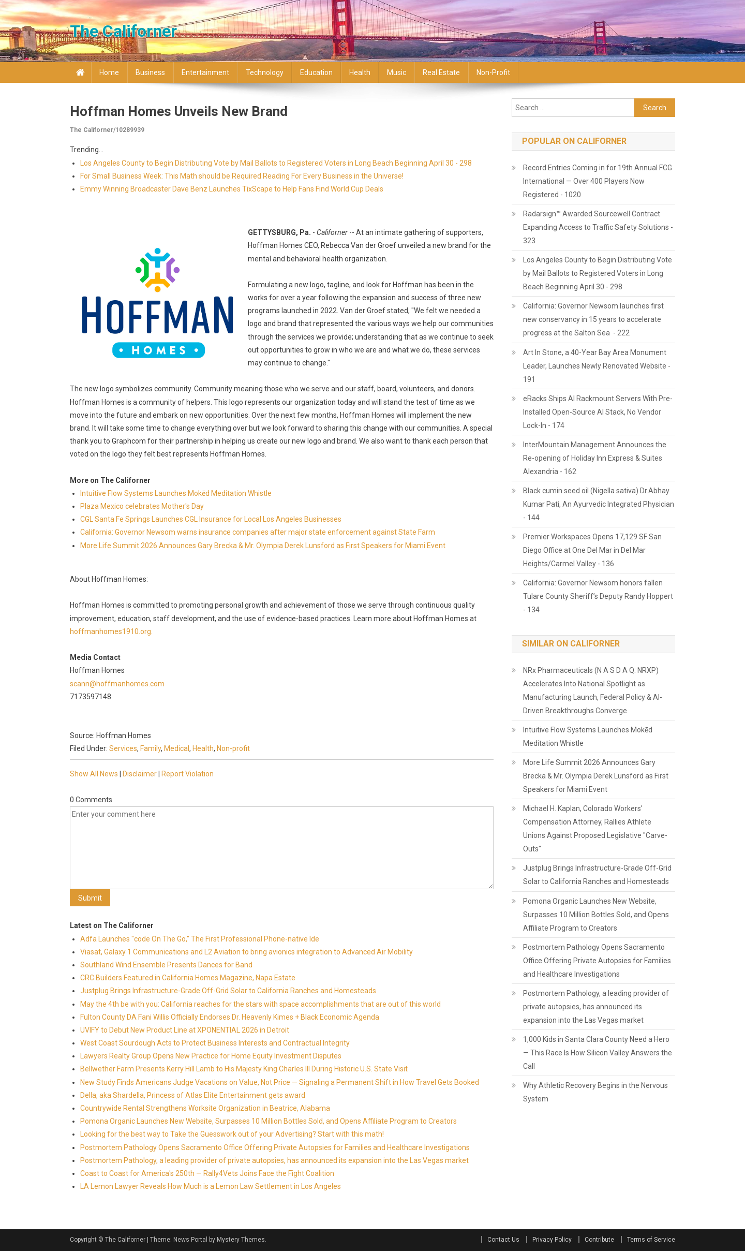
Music (396, 72)
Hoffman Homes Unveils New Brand (179, 111)
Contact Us (503, 1239)
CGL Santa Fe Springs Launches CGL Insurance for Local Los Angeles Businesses (210, 519)
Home (109, 72)
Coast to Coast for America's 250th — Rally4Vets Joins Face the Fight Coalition (207, 1173)
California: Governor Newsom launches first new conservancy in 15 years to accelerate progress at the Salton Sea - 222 (593, 319)
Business (150, 72)
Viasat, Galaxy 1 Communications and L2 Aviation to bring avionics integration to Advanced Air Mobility (246, 952)
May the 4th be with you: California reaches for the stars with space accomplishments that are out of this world (260, 1004)
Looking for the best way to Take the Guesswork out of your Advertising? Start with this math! (232, 1134)
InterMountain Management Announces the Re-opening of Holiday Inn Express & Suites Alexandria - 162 (594, 458)
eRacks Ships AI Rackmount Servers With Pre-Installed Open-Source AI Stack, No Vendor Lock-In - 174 (598, 412)
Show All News (94, 774)
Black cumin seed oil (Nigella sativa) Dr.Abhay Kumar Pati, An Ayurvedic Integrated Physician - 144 (598, 504)
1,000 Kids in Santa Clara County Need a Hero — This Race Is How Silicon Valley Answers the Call (597, 1052)
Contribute (599, 1239)
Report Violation (187, 774)
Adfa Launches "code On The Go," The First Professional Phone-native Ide (199, 939)
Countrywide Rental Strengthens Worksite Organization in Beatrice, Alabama (205, 1108)
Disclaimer (140, 774)
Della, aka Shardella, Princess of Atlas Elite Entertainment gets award (192, 1095)
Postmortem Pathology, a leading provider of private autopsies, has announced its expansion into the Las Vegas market (274, 1160)
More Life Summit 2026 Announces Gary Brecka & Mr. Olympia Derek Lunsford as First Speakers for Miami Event (262, 545)
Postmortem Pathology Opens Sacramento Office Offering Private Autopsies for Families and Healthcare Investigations (275, 1147)
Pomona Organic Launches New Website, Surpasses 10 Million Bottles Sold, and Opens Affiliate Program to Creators (268, 1121)
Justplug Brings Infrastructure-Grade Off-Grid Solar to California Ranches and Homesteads (228, 991)
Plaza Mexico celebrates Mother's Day (142, 506)
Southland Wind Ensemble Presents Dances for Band (166, 965)
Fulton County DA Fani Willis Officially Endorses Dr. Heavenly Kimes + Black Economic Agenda (229, 1017)
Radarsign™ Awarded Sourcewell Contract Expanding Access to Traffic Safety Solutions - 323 (598, 227)
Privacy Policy (552, 1239)
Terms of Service (651, 1239)
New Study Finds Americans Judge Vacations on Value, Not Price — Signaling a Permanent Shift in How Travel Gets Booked (279, 1082)
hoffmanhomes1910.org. (111, 631)
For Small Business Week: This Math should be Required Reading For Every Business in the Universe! (242, 176)
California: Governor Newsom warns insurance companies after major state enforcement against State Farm (257, 532)
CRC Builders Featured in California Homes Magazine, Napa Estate (187, 978)
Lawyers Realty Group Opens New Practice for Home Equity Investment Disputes (210, 1056)
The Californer (123, 31)
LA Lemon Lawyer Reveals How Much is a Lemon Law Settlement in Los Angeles (210, 1186)
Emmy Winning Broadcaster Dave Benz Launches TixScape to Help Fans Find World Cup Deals (231, 189)
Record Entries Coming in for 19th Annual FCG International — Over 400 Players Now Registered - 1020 (597, 181)
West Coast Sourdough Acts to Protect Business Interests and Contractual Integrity (215, 1043)
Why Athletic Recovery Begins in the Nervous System (595, 1092)
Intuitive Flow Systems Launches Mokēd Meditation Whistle (176, 493)
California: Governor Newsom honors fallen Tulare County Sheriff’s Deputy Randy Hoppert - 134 (598, 596)
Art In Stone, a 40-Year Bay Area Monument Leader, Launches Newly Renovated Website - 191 (597, 366)
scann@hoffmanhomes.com (117, 684)
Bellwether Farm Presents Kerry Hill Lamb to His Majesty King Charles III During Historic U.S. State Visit (244, 1069)
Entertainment (205, 72)
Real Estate (441, 72)
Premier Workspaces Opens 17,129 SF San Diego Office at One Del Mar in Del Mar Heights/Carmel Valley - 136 (592, 550)
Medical (176, 748)
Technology (265, 72)
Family (150, 748)
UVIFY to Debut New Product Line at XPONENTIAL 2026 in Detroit (184, 1030)
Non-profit (493, 72)
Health (359, 72)
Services (123, 748)
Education (316, 72)
